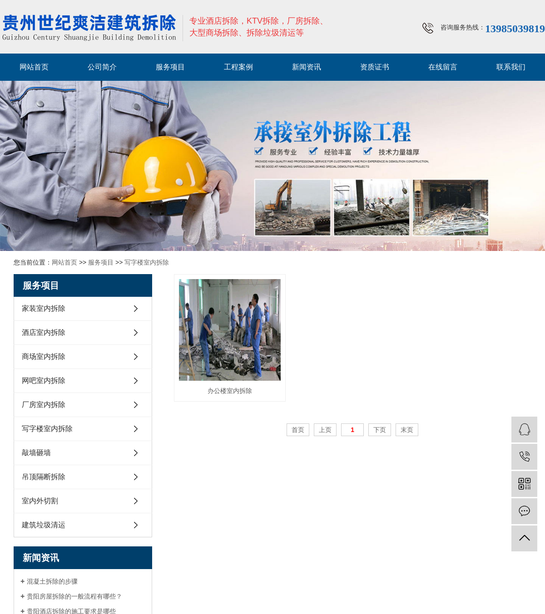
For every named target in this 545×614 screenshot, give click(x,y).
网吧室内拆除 (43, 380)
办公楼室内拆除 (230, 390)
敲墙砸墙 (36, 453)
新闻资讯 (306, 67)
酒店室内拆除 (43, 332)
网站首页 (34, 67)
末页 (407, 429)
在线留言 (442, 67)
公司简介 (102, 67)
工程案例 (238, 67)
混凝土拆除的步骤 (52, 581)
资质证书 (374, 67)
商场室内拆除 (43, 356)
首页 (298, 429)
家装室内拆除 (43, 308)
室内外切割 (40, 501)
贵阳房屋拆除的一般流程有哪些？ (74, 596)
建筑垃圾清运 (43, 525)
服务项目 (170, 67)
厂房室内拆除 (43, 404)
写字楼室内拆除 (146, 262)
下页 (379, 429)
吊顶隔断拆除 (43, 477)
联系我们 (510, 67)
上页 (325, 429)
